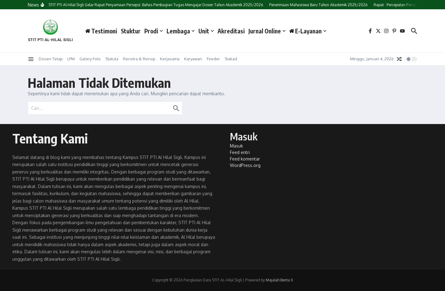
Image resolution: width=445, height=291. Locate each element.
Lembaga (181, 31)
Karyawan (193, 58)
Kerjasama (170, 58)
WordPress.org (245, 165)
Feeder (213, 58)
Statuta (111, 58)
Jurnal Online (267, 31)
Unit (206, 31)
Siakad (231, 58)
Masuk (236, 145)
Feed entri (240, 152)
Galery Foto (90, 58)
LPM (71, 58)
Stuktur (131, 31)
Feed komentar (245, 158)
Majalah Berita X (279, 280)
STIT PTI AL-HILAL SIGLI (50, 40)
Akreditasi (231, 31)
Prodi (153, 31)
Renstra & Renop (139, 58)
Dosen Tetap (51, 58)
